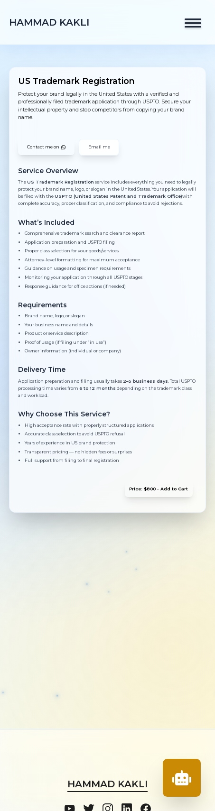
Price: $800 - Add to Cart (158, 488)
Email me (99, 146)
